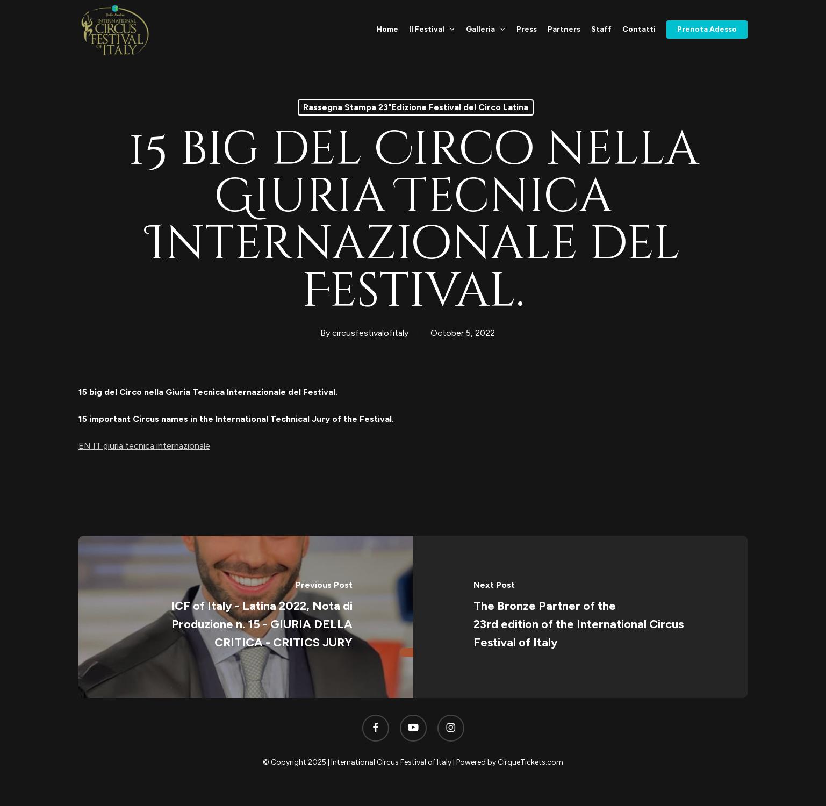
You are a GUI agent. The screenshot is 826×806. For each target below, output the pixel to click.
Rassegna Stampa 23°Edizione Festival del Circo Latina (415, 107)
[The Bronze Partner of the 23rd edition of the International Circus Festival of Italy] (580, 617)
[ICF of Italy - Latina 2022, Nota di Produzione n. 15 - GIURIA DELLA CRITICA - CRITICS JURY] (245, 617)
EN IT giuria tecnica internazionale (144, 446)
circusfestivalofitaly (370, 333)
